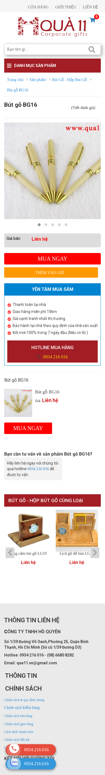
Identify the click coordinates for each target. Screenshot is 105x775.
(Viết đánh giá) (83, 108)
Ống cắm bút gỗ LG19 (28, 554)
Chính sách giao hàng (18, 724)
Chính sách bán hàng (18, 716)
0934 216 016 (55, 356)
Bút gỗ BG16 (47, 391)
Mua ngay (52, 259)
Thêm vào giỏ (49, 273)
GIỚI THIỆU (65, 7)
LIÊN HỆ (90, 7)
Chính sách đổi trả (16, 740)
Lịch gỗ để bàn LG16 (77, 554)
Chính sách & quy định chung (24, 700)
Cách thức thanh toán (18, 732)
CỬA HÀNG (38, 7)
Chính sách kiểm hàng (22, 708)
